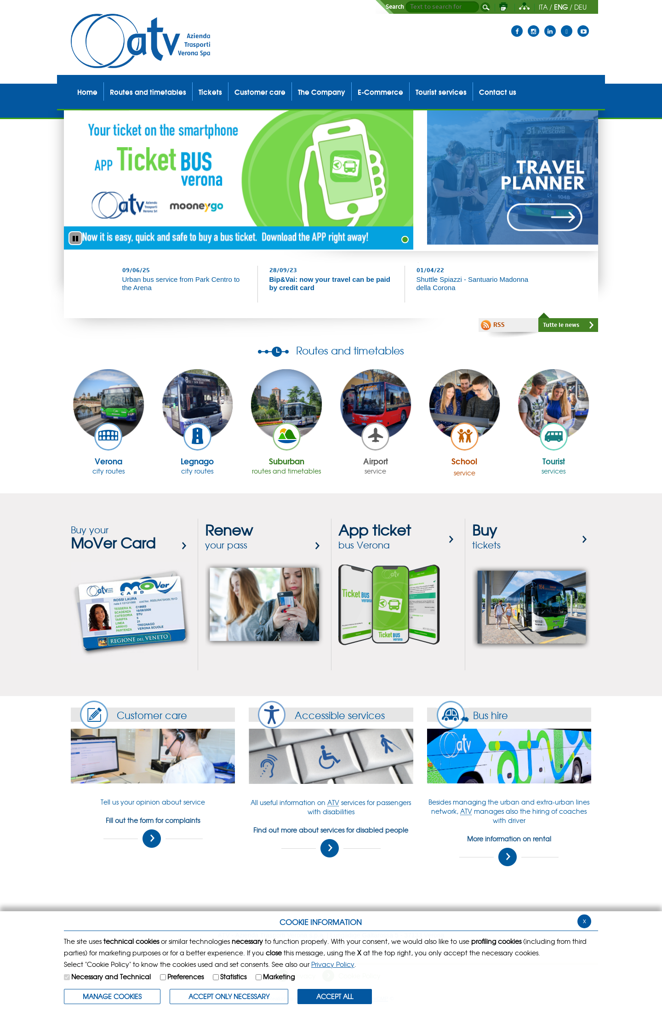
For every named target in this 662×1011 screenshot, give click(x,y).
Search (395, 7)
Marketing (279, 976)
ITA (543, 6)
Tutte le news (561, 325)
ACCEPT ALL (334, 996)
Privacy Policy (332, 964)
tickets (486, 537)
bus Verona (374, 537)
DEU (580, 6)
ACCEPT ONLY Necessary (228, 996)
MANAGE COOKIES (112, 996)
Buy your (113, 537)
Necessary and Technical (111, 976)
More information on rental (509, 850)
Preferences (185, 976)
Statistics (233, 976)
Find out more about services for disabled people (330, 841)
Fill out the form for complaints (153, 832)
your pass (229, 537)
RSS (499, 325)
